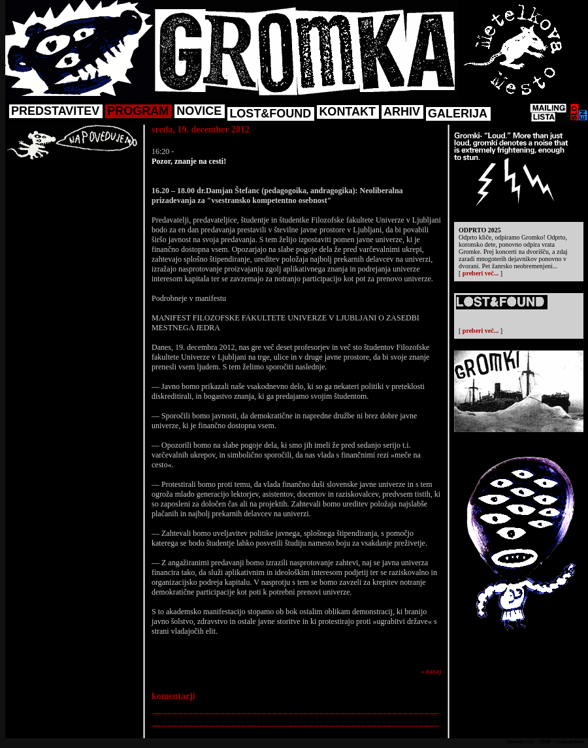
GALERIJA (457, 113)
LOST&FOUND (270, 113)
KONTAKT (347, 111)
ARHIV (402, 111)
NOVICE (198, 110)
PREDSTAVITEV (55, 110)
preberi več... (480, 273)
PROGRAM (138, 110)
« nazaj (431, 671)
